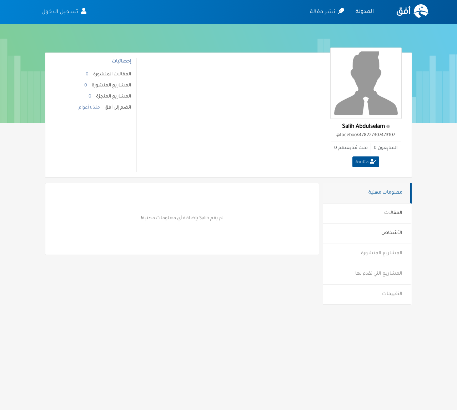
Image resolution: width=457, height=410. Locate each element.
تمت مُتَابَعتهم (353, 148)
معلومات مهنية (385, 192)
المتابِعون (387, 148)
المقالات (393, 213)
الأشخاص (391, 233)
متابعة (366, 162)
